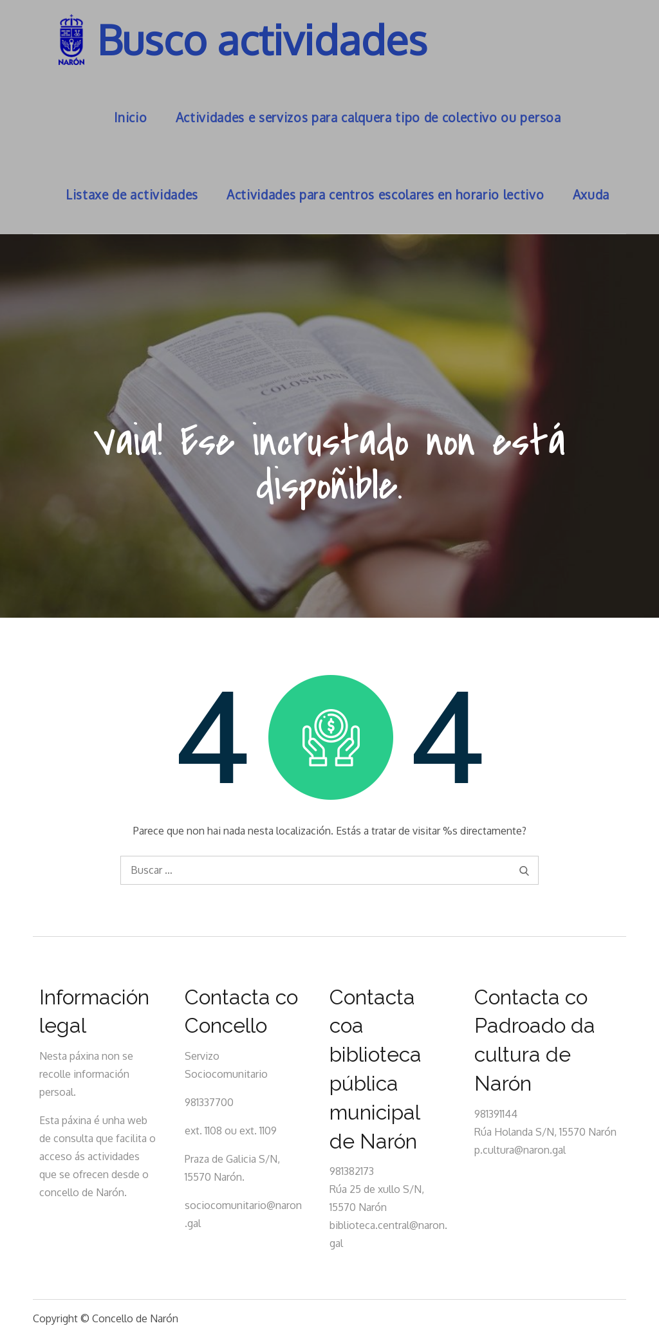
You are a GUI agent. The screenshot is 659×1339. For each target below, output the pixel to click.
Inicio (130, 117)
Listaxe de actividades (132, 195)
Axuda (591, 195)
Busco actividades (263, 40)
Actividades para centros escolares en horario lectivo (385, 195)
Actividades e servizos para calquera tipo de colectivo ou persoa (368, 117)
